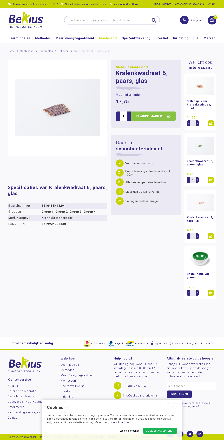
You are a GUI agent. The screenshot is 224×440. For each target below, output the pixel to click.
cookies (124, 422)
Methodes (43, 38)
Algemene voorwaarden (22, 437)
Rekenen (63, 51)
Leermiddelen (19, 38)
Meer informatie (128, 94)
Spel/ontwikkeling (136, 38)
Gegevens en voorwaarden (26, 401)
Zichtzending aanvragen (24, 412)
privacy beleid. (192, 406)
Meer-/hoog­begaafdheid (75, 38)
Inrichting (181, 38)
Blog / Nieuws (162, 4)
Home (11, 51)
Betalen (13, 385)
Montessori (108, 38)
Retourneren (16, 407)
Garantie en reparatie (22, 391)
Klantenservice (182, 4)
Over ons (198, 4)
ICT (196, 38)
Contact (210, 4)
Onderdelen (46, 51)
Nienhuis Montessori (132, 67)
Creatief (161, 38)
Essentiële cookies (130, 430)
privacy (112, 422)
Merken (209, 38)
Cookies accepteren (160, 430)
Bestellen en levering (22, 396)
